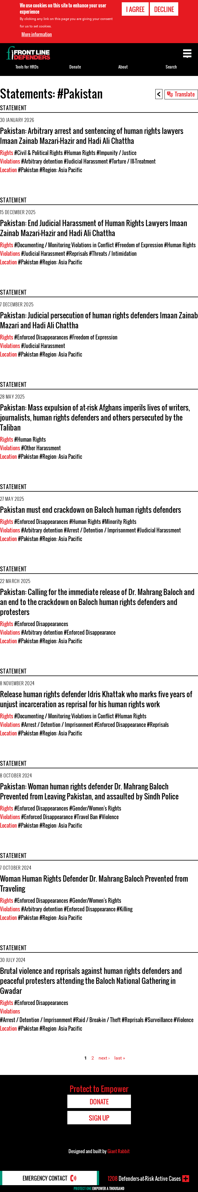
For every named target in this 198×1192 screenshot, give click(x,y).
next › (104, 1058)
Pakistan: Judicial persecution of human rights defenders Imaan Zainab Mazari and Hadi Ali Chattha (99, 320)
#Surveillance (158, 1020)
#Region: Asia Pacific (61, 170)
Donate (75, 67)
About (123, 67)
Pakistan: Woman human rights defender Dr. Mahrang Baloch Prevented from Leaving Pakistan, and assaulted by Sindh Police (89, 791)
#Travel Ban (86, 817)
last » (119, 1058)
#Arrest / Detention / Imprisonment (100, 530)
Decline (164, 9)
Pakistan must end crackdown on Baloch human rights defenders (90, 509)
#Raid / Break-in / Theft (97, 1020)
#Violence (109, 817)
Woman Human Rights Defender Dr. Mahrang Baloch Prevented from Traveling (94, 883)
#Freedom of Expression (139, 245)
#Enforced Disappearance (89, 632)
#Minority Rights (119, 521)
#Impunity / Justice (116, 152)
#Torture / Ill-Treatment (132, 161)
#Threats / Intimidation (113, 253)
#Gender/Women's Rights (95, 808)
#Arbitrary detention (42, 161)
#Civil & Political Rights (38, 152)
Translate (185, 94)
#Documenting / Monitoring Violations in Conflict (64, 245)
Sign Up (99, 1117)
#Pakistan (28, 170)
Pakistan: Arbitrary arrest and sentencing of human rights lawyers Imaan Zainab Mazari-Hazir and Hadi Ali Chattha (91, 135)
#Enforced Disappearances (41, 337)
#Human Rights (79, 152)
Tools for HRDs (26, 67)
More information (36, 34)
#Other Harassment (41, 448)
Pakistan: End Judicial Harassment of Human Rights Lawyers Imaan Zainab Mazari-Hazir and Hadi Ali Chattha (93, 228)
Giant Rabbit (118, 1151)
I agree (135, 9)
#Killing (124, 909)
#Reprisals (77, 253)
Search (171, 67)
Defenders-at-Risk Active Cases (144, 1178)
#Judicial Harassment (86, 161)
